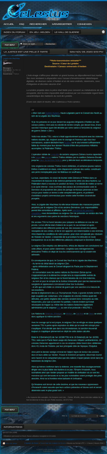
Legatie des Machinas (11, 58)
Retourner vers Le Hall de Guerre (16, 415)
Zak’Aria (79, 314)
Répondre (9, 45)
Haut (103, 402)
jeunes (48, 157)
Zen (58, 308)
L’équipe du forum (31, 443)
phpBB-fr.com (59, 451)
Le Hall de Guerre (66, 31)
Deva (91, 314)
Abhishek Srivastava (63, 449)
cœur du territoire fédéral (50, 160)
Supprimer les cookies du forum (52, 443)
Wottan (69, 314)
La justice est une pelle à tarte (22, 39)
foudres (67, 142)
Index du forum (14, 31)
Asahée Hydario (52, 113)
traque (38, 157)
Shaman (49, 314)
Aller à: (64, 416)
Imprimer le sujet (103, 31)
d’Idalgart (58, 314)
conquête (55, 154)
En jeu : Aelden (40, 31)
